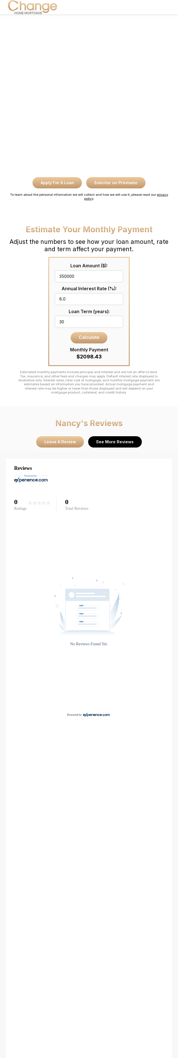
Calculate (89, 337)
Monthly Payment (89, 349)
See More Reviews (115, 441)
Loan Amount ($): (89, 265)
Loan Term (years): (89, 311)
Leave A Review (60, 441)
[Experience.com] (96, 714)
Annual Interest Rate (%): (89, 288)
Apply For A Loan (57, 182)
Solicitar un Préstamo (115, 182)
